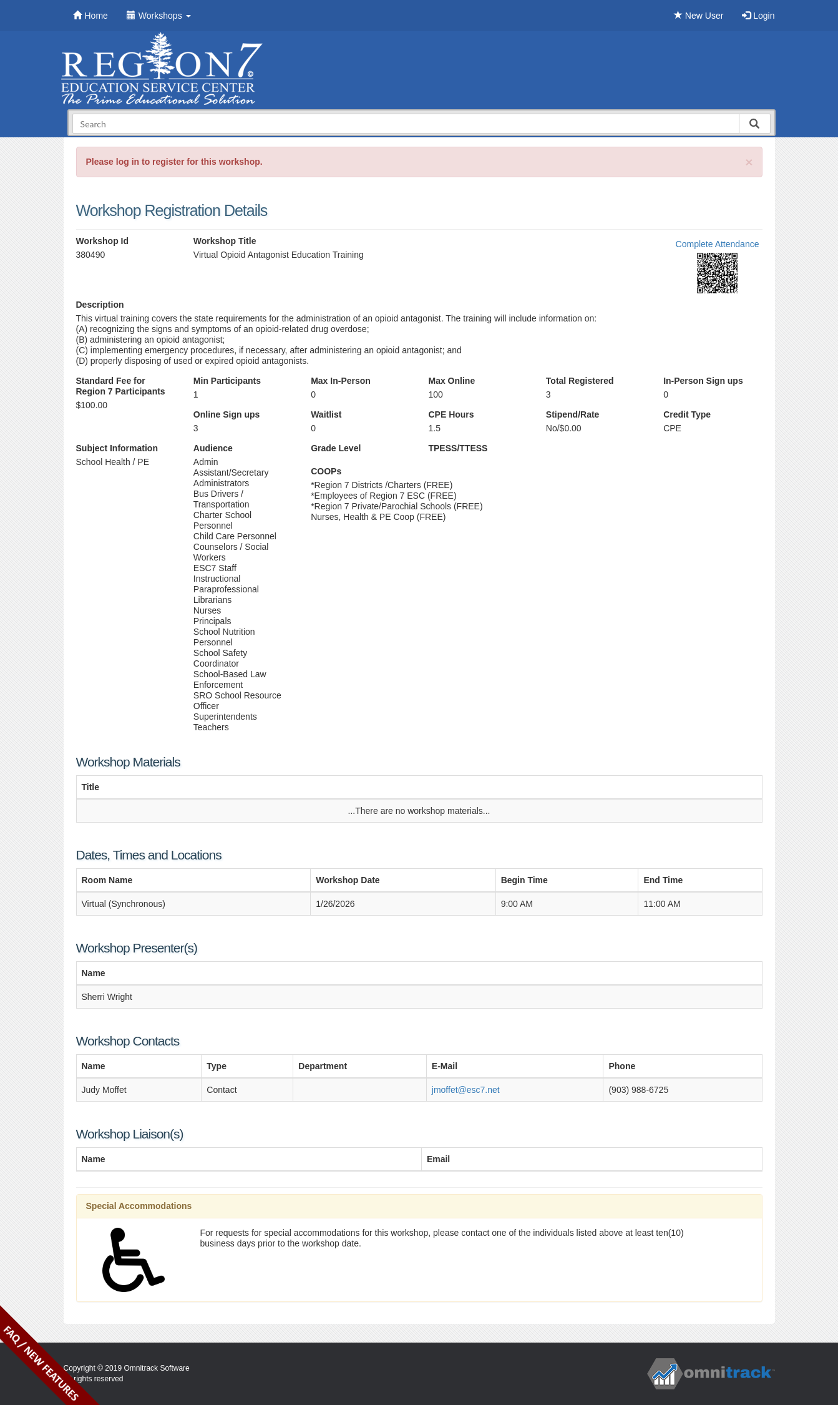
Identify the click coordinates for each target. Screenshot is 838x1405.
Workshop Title (224, 241)
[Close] (749, 162)
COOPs (326, 471)
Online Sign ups (226, 414)
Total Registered (580, 381)
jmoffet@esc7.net (466, 1090)
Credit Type (687, 414)
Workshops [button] (159, 16)
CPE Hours (451, 414)
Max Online (451, 381)
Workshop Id (102, 241)
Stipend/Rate (573, 414)
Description (100, 305)
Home (90, 16)
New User (698, 16)
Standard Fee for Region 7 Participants (120, 386)
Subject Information (117, 448)
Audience (213, 448)
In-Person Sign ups (703, 381)
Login (758, 16)
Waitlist (326, 414)
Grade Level (336, 448)
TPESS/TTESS (457, 448)
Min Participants (227, 381)
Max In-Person (341, 381)
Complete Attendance (717, 244)
